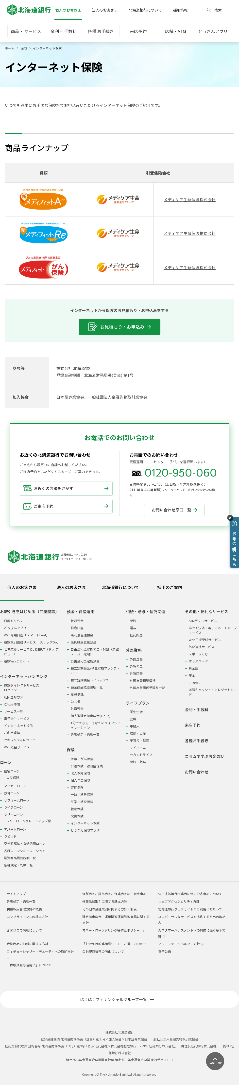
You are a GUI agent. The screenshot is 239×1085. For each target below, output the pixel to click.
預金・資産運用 (80, 611)
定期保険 (77, 787)
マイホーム (138, 747)
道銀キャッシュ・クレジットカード (213, 692)
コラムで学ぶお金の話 (204, 756)
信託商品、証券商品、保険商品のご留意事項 (114, 893)
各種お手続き (196, 740)
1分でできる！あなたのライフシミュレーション (95, 725)
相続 (133, 620)
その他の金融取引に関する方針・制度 (109, 909)
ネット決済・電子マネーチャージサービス (213, 630)
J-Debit (194, 682)
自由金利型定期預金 (85, 661)
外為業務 (134, 650)
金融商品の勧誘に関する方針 (27, 943)
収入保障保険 (80, 773)
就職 (133, 719)
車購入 (134, 726)
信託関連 (136, 635)
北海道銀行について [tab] (120, 587)
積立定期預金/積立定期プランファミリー (95, 670)
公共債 (75, 701)
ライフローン (13, 807)
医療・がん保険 (82, 758)
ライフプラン (138, 703)
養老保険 (77, 808)
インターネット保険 (85, 823)
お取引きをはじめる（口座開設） (29, 611)
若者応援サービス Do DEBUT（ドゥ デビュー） (31, 651)
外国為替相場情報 (142, 680)
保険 (23, 48)
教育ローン (12, 793)
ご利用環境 (12, 732)
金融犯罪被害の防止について (103, 951)
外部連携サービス (201, 646)
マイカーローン (15, 786)
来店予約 (193, 725)
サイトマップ (16, 893)
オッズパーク (198, 661)
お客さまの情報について (24, 930)
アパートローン (15, 829)
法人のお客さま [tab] (71, 587)
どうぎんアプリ (15, 627)
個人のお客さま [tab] (22, 587)
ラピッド (10, 836)
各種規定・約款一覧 (18, 865)
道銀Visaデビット (16, 661)
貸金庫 (193, 668)
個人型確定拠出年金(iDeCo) (90, 715)
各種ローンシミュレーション (24, 850)
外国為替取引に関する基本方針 (104, 901)
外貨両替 (136, 673)
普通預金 (77, 620)
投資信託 (77, 694)
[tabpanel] (119, 735)
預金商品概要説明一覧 (87, 687)
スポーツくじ (198, 654)
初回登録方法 (13, 697)
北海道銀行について (145, 10)
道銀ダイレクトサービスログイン (21, 687)
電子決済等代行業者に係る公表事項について (190, 893)
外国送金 (136, 659)
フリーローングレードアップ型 (28, 821)
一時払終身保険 (82, 794)
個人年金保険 (80, 780)
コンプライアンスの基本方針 (27, 916)
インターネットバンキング (24, 676)
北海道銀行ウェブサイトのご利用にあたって (190, 909)
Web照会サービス (17, 747)
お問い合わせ (196, 771)
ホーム (10, 48)
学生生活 (136, 711)
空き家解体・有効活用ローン (24, 843)
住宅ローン (12, 771)
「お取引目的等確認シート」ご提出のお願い (114, 943)
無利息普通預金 (82, 635)
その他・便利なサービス (206, 611)
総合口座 (77, 627)
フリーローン (13, 814)
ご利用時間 (12, 704)
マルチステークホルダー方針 (181, 943)
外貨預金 (77, 708)
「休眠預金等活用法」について (29, 965)
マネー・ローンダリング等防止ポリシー (113, 930)
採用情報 (180, 10)
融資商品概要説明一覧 (20, 857)
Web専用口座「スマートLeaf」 (26, 635)
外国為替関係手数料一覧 (147, 687)
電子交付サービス (17, 718)
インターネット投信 (18, 725)
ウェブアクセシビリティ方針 (178, 901)
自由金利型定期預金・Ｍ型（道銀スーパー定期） (95, 651)
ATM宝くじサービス (203, 620)
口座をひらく (13, 620)
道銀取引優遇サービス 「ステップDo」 (32, 642)
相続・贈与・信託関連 (145, 611)
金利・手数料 (196, 709)
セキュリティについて (20, 740)
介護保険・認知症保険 (87, 766)
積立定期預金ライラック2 (89, 680)
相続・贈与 (138, 761)
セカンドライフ (141, 754)
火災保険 (12, 777)
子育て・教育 (139, 740)
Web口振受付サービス (205, 639)
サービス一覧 (13, 711)
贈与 (133, 627)
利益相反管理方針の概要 (24, 909)
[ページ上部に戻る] (215, 1061)
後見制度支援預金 (83, 642)
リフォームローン (16, 800)
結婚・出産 (138, 733)
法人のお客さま (105, 10)
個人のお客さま (68, 10)
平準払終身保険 (82, 801)
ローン (6, 762)
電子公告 (164, 951)
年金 (192, 675)
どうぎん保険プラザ (85, 830)
